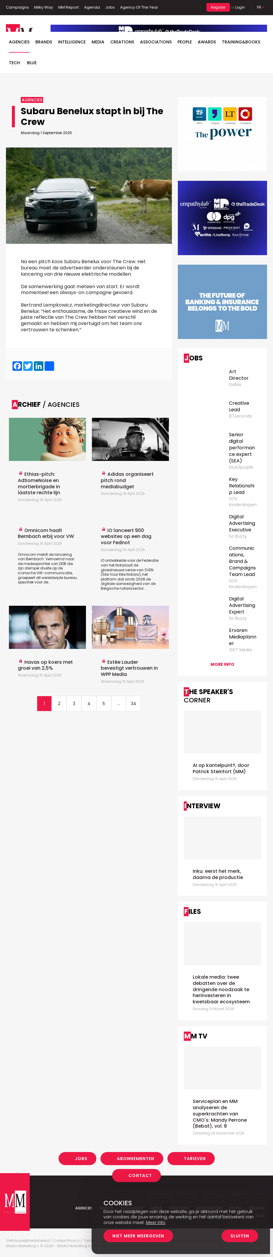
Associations (156, 42)
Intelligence (72, 42)
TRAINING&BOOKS (241, 42)
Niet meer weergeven (138, 1236)
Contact (140, 1175)
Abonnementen (135, 1159)
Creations (122, 42)
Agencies (19, 42)
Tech (14, 63)
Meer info (155, 1222)
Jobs (110, 7)
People (185, 42)
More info (222, 664)
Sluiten (239, 1236)
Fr (259, 7)
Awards (207, 42)
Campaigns (17, 7)
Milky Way (43, 7)
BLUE (32, 63)
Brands (43, 42)
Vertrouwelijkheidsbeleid (27, 1240)
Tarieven (195, 1159)
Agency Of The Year (139, 7)
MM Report (68, 7)
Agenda (92, 7)
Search (191, 7)
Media (98, 42)
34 (133, 704)
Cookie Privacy (66, 1240)
